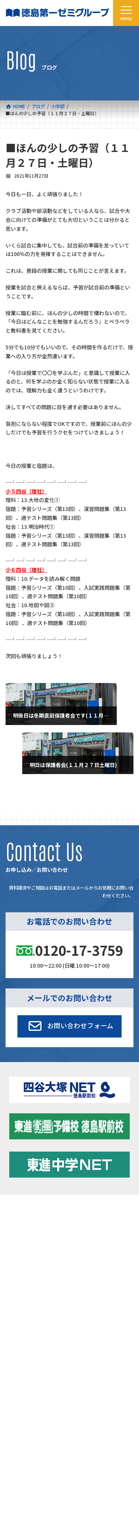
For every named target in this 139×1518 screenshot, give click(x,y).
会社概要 (14, 1248)
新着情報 (78, 1214)
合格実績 (14, 1231)
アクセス (78, 1248)
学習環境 (78, 1231)
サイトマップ (67, 1352)
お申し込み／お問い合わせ (96, 1265)
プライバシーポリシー (109, 1352)
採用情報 (14, 1265)
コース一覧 (16, 1214)
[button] (69, 1026)
